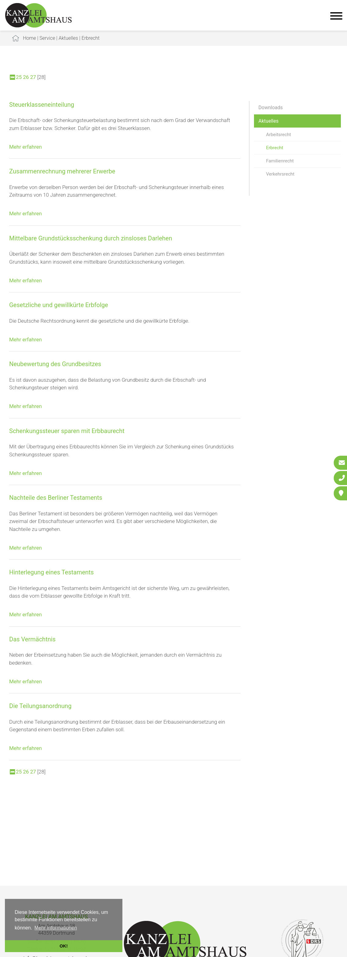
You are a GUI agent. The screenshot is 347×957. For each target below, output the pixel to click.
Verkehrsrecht (280, 174)
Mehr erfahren (25, 147)
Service (47, 38)
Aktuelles (68, 38)
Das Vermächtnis (32, 639)
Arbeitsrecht (278, 134)
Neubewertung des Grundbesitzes (55, 364)
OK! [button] (64, 946)
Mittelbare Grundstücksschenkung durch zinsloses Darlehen (90, 238)
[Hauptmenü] (336, 17)
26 (26, 77)
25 (19, 77)
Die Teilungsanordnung (40, 706)
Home (29, 38)
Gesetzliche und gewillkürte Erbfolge (58, 305)
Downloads (271, 107)
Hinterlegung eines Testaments (51, 572)
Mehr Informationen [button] (56, 927)
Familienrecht (280, 161)
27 (33, 77)
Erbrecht (90, 38)
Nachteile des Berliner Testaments (55, 497)
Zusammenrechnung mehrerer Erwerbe (62, 171)
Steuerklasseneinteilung (41, 104)
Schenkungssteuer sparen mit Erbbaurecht (67, 431)
